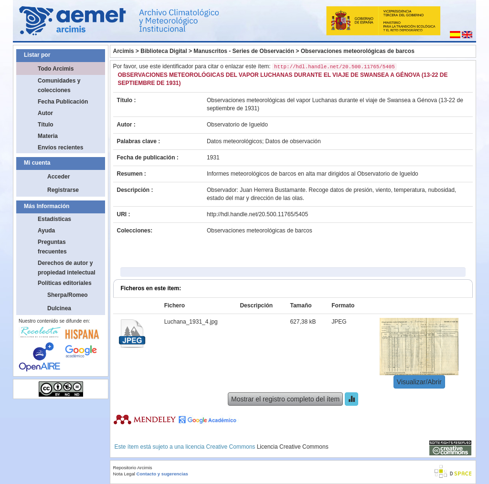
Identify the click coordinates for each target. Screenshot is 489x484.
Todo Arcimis (56, 68)
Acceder (58, 176)
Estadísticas (54, 219)
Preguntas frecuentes (52, 247)
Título (45, 124)
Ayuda (46, 230)
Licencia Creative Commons (293, 446)
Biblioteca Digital (163, 51)
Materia (48, 136)
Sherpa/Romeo (67, 295)
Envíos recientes (60, 147)
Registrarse (63, 190)
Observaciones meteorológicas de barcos (358, 51)
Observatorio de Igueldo (237, 124)
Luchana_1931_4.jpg (191, 321)
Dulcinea (59, 308)
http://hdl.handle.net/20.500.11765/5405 (257, 214)
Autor (45, 113)
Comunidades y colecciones (59, 85)
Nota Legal (124, 473)
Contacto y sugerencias (162, 473)
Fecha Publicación (63, 101)
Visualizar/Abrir (419, 382)
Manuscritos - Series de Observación (243, 51)
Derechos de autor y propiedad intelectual (67, 268)
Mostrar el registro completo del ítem (285, 399)
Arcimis (123, 51)
